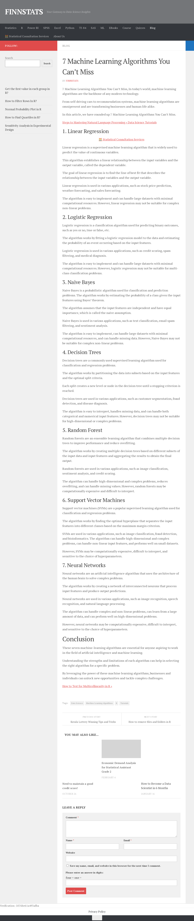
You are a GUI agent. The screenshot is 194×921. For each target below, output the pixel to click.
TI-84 (82, 28)
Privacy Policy (97, 911)
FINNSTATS (24, 11)
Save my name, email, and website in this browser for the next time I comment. (115, 865)
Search (9, 58)
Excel (57, 28)
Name (70, 840)
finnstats (72, 80)
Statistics (10, 28)
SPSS (46, 28)
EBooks (113, 28)
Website (70, 852)
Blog (152, 28)
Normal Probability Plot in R (23, 109)
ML (102, 28)
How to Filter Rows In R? (21, 101)
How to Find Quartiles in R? (22, 117)
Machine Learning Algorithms (99, 703)
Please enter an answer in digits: (84, 872)
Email (127, 840)
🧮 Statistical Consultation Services (27, 36)
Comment (72, 817)
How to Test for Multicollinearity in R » (89, 686)
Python (69, 28)
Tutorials (124, 703)
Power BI (33, 28)
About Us (59, 36)
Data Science (77, 703)
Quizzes (140, 28)
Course (127, 28)
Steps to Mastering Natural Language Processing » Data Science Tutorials (112, 122)
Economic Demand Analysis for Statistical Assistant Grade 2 (119, 767)
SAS (93, 28)
